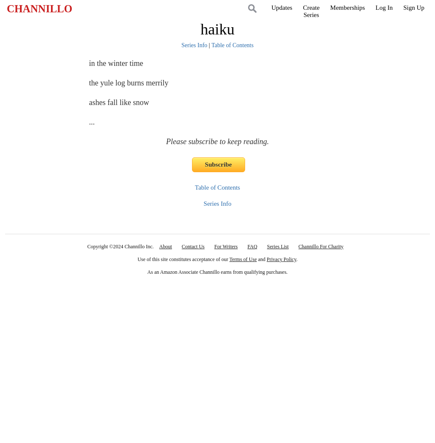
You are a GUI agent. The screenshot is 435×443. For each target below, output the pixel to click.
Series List (278, 247)
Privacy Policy (282, 259)
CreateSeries (311, 11)
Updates (281, 7)
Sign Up (413, 7)
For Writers (226, 247)
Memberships (347, 7)
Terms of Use (243, 259)
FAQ (252, 247)
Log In (384, 7)
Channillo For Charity (321, 247)
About (165, 247)
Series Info (194, 45)
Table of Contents (233, 45)
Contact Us (193, 247)
